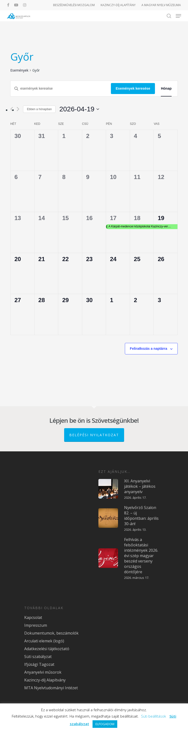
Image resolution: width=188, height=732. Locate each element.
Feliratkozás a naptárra (148, 348)
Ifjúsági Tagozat (39, 664)
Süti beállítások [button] (153, 716)
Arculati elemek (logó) (44, 641)
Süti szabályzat (38, 656)
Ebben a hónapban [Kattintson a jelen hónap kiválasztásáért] (39, 109)
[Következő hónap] (18, 109)
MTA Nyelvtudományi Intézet (51, 687)
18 (137, 218)
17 (113, 218)
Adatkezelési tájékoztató (46, 648)
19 (161, 218)
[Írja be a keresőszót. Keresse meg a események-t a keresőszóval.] (61, 88)
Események (19, 70)
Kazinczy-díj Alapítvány (45, 680)
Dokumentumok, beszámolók (51, 633)
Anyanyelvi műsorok (42, 672)
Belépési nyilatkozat (94, 435)
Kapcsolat (33, 617)
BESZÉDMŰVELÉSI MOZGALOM (74, 5)
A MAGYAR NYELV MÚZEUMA (161, 5)
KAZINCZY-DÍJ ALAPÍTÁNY (118, 5)
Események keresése (133, 88)
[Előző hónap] (11, 109)
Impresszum (35, 625)
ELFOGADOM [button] (104, 724)
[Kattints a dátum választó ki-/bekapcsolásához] (79, 109)
